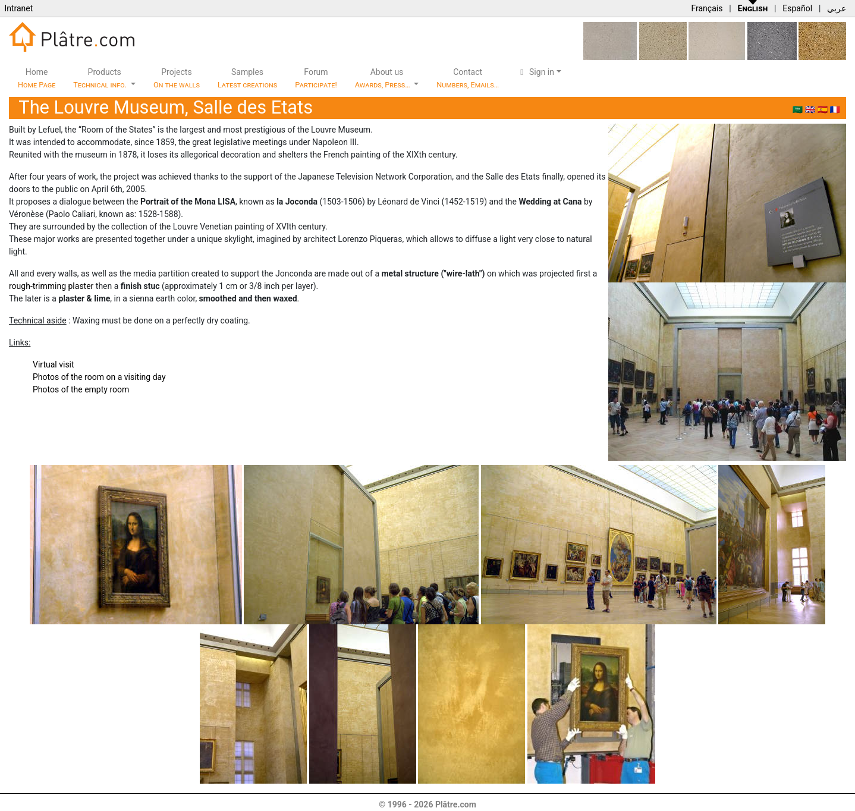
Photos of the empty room (81, 389)
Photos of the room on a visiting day (99, 377)
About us (383, 78)
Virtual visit (53, 364)
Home (36, 78)
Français (706, 8)
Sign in (535, 72)
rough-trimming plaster (51, 286)
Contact (467, 78)
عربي (836, 8)
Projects (176, 78)
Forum (316, 78)
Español (797, 8)
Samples (247, 78)
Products (100, 78)
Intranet (18, 8)
